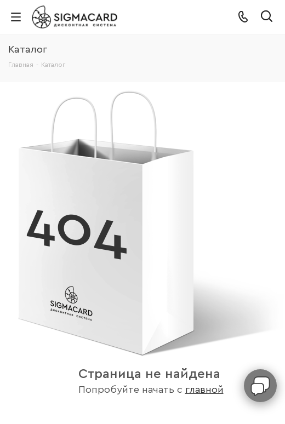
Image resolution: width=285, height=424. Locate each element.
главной (204, 389)
